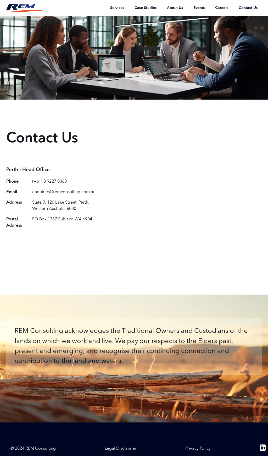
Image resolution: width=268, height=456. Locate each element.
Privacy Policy (198, 449)
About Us (175, 8)
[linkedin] (263, 450)
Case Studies (146, 8)
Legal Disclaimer (120, 449)
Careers (221, 8)
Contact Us (248, 8)
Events (199, 8)
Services (117, 8)
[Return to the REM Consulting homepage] (26, 8)
